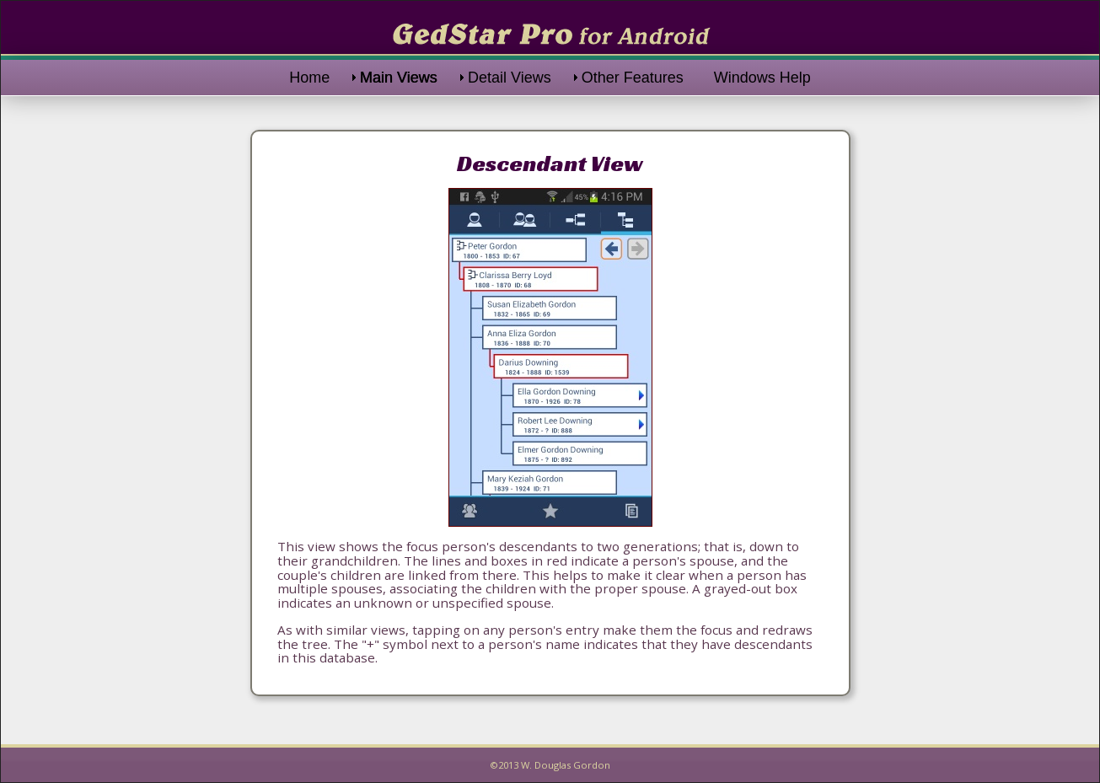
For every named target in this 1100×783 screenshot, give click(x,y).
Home (309, 77)
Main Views (398, 77)
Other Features (633, 77)
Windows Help (762, 77)
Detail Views (509, 77)
